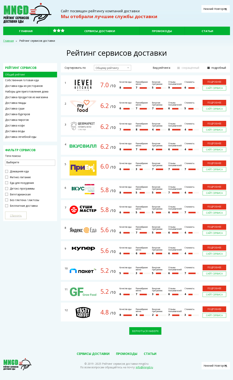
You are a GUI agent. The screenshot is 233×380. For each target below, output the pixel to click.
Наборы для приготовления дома (26, 91)
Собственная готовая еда (22, 80)
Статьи (207, 31)
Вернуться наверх (145, 331)
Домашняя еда (17, 171)
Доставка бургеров (17, 114)
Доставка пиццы (15, 103)
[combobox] (30, 163)
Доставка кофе (15, 125)
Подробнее (214, 81)
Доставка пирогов (17, 120)
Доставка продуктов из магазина (26, 97)
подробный (218, 67)
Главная (26, 31)
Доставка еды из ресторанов (24, 86)
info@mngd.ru (144, 367)
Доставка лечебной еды (20, 137)
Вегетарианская (18, 194)
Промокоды (162, 31)
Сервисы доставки (99, 31)
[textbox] (31, 162)
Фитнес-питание (18, 177)
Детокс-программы (20, 188)
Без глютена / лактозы (22, 200)
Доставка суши (14, 108)
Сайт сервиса (214, 88)
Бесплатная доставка (21, 205)
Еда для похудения (19, 183)
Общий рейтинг (15, 74)
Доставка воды (15, 131)
